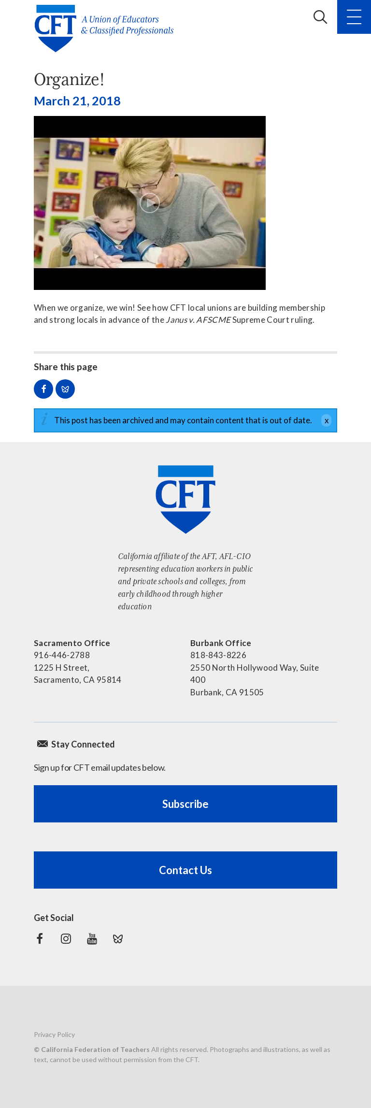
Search (320, 17)
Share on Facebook (43, 389)
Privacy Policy (54, 1034)
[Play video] (150, 203)
